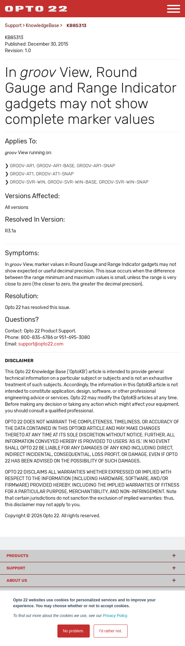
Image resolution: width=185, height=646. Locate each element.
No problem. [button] (73, 631)
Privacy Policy (115, 615)
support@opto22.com (40, 344)
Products (17, 555)
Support (13, 25)
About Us (17, 580)
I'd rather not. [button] (110, 631)
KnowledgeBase (42, 25)
